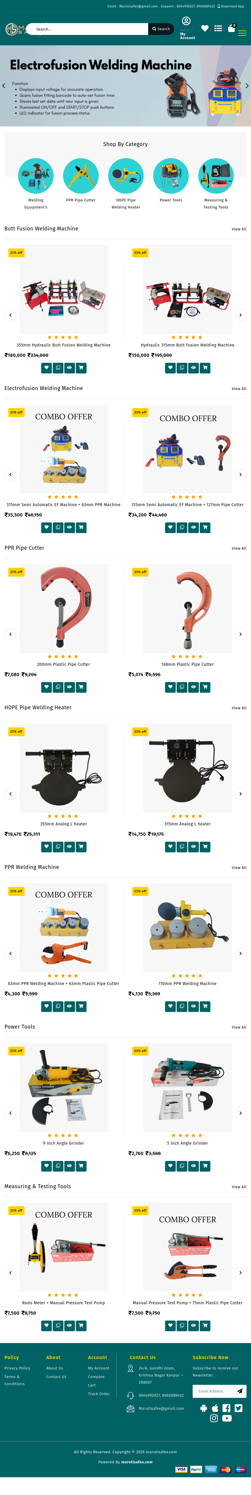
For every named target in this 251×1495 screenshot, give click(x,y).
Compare (96, 1376)
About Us (54, 1368)
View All (239, 229)
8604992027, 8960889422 (161, 1395)
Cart (92, 1385)
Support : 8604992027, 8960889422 (188, 6)
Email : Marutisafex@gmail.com (133, 6)
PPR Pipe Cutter (80, 200)
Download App (231, 6)
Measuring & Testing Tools (216, 203)
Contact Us (56, 1376)
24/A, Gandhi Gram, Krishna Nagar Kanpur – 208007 (161, 1375)
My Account (98, 1368)
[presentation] (10, 315)
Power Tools (171, 200)
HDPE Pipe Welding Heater (125, 203)
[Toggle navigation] (242, 33)
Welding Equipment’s (35, 203)
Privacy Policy (17, 1368)
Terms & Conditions (14, 1380)
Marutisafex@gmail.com (161, 1408)
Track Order (99, 1394)
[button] (3, 86)
